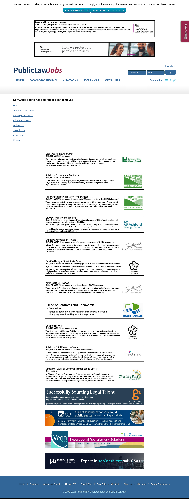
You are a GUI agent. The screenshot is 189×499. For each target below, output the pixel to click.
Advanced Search (43, 79)
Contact (17, 140)
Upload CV (70, 79)
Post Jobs (91, 79)
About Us (128, 484)
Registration (156, 80)
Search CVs (19, 130)
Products (34, 484)
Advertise (112, 79)
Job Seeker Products (24, 110)
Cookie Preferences (160, 484)
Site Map (141, 484)
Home (20, 79)
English (169, 66)
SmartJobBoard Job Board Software (107, 491)
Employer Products (23, 115)
